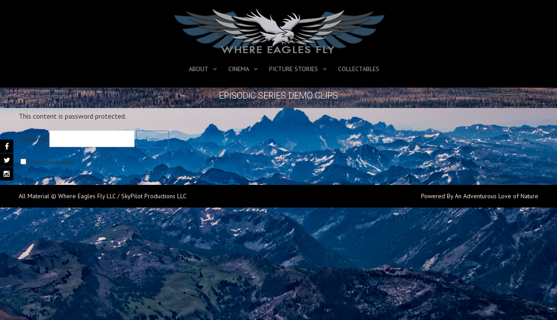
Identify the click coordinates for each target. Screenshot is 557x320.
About (198, 69)
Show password (51, 161)
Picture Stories (293, 69)
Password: (77, 138)
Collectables (358, 69)
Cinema (238, 69)
